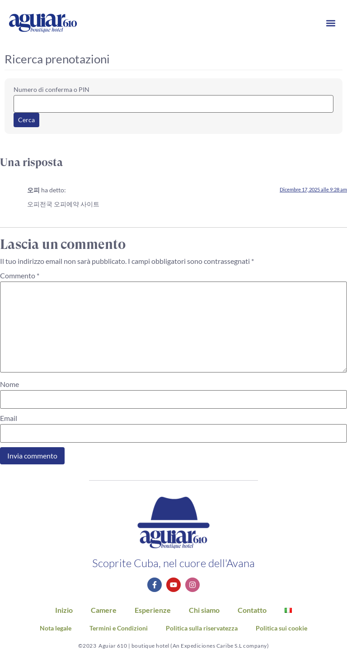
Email (8, 418)
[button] (330, 23)
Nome (9, 384)
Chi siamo (204, 610)
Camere (104, 610)
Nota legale (55, 628)
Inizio (64, 610)
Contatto (252, 610)
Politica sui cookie (281, 628)
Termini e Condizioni (118, 628)
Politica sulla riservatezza (202, 628)
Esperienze (153, 610)
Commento (19, 275)
